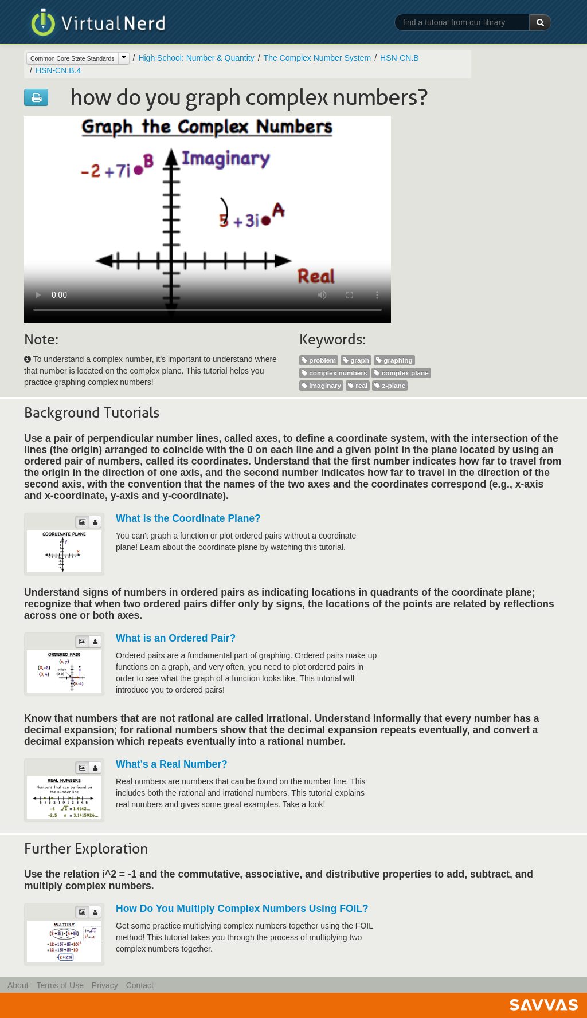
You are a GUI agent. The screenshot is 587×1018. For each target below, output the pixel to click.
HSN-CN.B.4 (58, 70)
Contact (140, 985)
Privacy (105, 985)
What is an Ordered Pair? (176, 638)
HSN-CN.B (399, 57)
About (18, 985)
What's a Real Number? (172, 764)
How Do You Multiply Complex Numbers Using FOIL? (242, 908)
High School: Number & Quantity (196, 57)
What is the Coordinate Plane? (188, 518)
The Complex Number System (317, 57)
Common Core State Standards (72, 58)
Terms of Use (59, 985)
